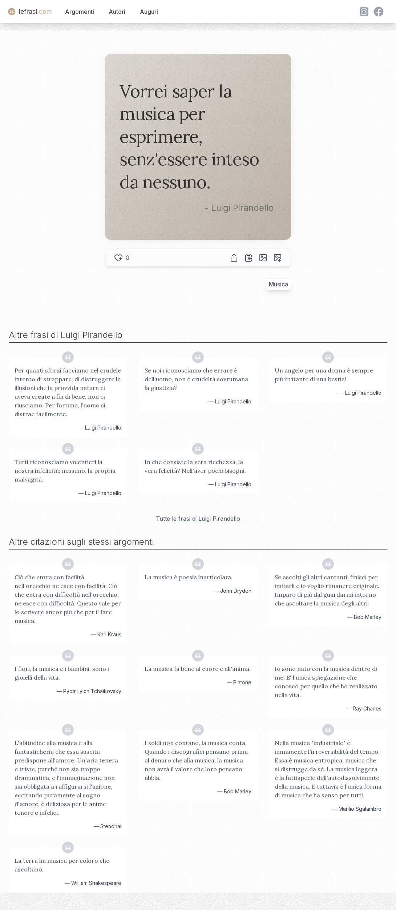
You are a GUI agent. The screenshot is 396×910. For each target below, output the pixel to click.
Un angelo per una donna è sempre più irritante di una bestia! (324, 375)
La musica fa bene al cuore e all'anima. (198, 668)
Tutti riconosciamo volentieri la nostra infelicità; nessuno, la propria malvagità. (65, 470)
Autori (117, 11)
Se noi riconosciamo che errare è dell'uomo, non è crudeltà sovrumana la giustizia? (196, 379)
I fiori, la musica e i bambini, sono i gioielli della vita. (62, 673)
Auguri (149, 11)
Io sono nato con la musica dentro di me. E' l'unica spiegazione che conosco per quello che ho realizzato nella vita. (326, 681)
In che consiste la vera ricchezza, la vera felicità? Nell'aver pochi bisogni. (195, 466)
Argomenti (79, 11)
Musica (278, 284)
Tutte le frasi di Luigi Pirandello (198, 518)
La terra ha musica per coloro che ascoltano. (62, 865)
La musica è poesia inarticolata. (189, 577)
